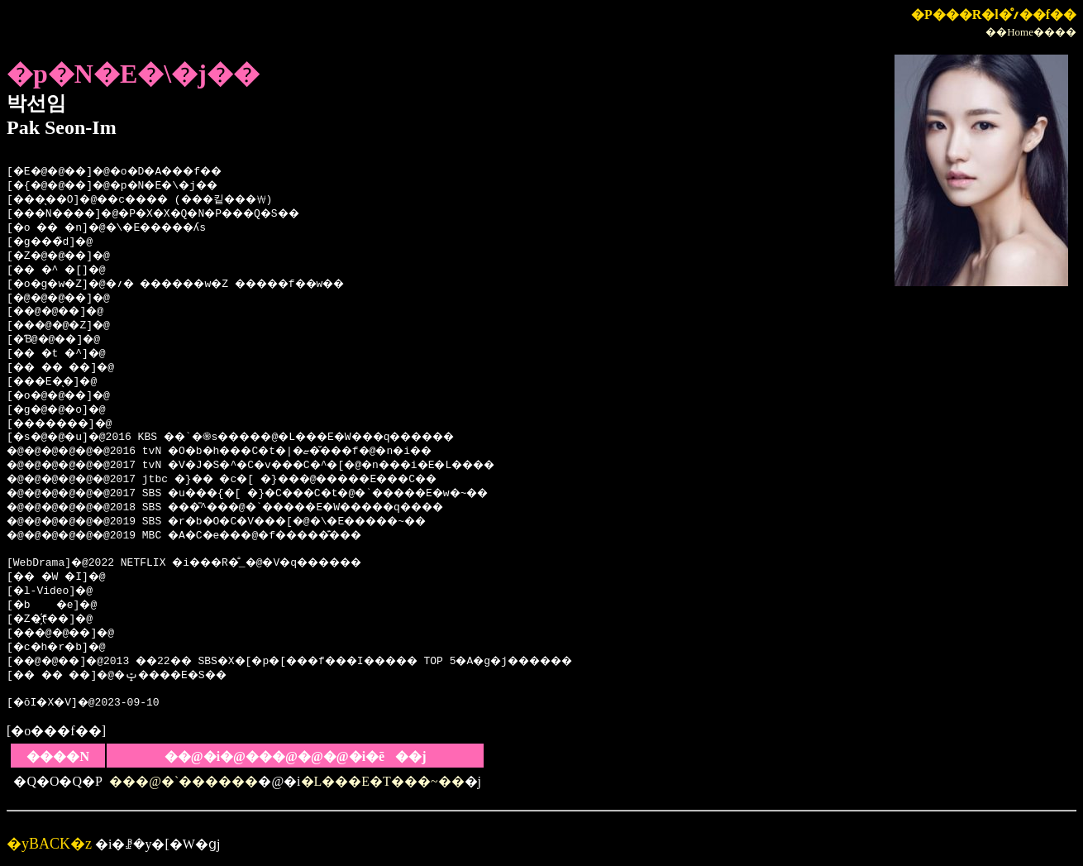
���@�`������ (183, 781)
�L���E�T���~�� (383, 781)
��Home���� (1030, 32)
